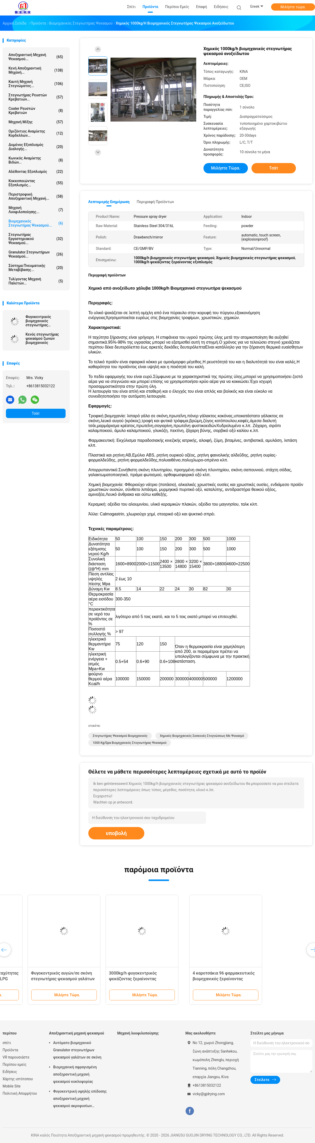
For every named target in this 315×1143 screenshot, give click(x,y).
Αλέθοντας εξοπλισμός (36, 171)
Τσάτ (36, 413)
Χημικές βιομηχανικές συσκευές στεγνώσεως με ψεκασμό (202, 736)
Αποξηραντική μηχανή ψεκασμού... (36, 57)
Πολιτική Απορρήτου (20, 1093)
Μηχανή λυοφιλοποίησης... (36, 210)
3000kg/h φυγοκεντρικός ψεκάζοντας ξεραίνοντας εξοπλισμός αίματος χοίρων (267, 979)
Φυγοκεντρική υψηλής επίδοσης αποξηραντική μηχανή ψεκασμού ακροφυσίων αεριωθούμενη (80, 1099)
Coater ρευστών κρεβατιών (36, 110)
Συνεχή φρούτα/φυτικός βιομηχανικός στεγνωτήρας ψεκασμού (33, 979)
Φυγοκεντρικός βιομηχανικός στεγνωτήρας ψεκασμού (38, 321)
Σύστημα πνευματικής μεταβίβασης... (36, 268)
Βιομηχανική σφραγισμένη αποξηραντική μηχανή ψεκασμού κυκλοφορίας (75, 1074)
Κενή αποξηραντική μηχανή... (36, 70)
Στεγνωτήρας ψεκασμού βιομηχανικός (120, 736)
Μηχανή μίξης (36, 122)
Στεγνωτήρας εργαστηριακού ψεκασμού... (36, 239)
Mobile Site (12, 1086)
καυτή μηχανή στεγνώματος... (36, 84)
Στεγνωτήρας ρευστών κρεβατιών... (36, 97)
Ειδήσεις (10, 1072)
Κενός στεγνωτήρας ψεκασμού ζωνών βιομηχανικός (42, 338)
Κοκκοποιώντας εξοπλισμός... (36, 183)
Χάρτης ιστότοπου (18, 1079)
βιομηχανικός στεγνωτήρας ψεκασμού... (36, 223)
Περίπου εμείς (15, 1064)
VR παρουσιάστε (16, 1057)
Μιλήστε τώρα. (292, 7)
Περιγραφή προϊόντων (155, 202)
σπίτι (7, 1043)
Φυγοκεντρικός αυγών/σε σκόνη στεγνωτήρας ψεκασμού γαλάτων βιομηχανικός (195, 979)
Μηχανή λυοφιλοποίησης (138, 1033)
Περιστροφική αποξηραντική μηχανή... (36, 196)
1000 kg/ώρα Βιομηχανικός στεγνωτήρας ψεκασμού (130, 743)
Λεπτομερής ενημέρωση (108, 202)
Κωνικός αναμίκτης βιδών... (36, 160)
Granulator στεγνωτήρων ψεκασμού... (36, 254)
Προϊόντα (10, 1050)
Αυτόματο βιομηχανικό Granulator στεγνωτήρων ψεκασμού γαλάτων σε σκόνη (77, 1050)
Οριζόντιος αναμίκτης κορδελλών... (36, 133)
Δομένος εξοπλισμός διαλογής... (36, 147)
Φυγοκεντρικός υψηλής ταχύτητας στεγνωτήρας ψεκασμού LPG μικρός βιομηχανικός (118, 979)
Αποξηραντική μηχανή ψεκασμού (76, 1033)
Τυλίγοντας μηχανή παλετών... (36, 281)
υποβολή (116, 833)
